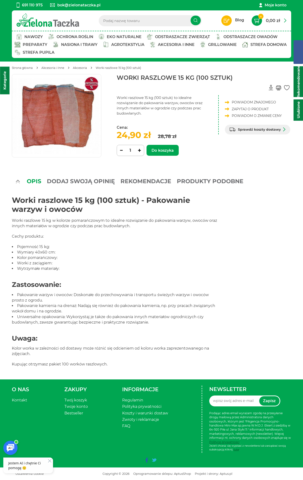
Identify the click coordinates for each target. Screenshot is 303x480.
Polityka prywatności (141, 406)
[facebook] (146, 460)
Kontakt (19, 400)
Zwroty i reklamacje (140, 419)
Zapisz (269, 401)
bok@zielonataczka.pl (75, 5)
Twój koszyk (75, 400)
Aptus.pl (226, 474)
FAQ (126, 426)
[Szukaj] (196, 20)
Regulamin (132, 400)
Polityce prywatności (224, 442)
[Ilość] (130, 150)
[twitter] (154, 460)
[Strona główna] (22, 68)
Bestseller (73, 413)
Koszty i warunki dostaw (145, 413)
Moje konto (275, 5)
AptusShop (182, 474)
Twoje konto (76, 406)
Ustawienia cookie (29, 474)
